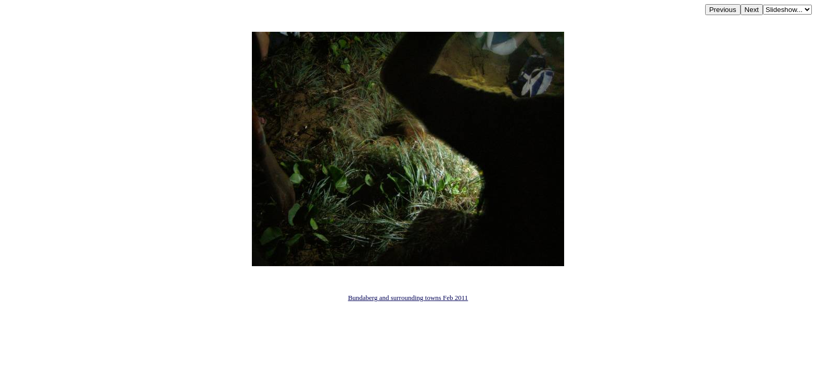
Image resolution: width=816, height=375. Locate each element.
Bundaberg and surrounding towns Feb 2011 (408, 298)
